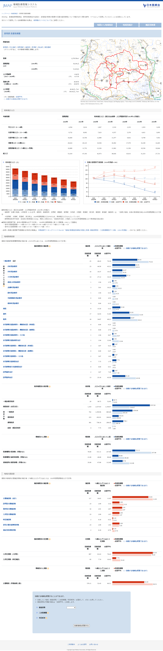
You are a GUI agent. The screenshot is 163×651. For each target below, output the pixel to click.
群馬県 (5, 47)
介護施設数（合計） (10, 498)
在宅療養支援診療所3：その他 (14, 335)
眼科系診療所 (12, 293)
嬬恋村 (27, 47)
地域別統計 (14, 13)
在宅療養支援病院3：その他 (13, 356)
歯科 (4, 314)
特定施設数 (7, 519)
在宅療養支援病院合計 (11, 361)
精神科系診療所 (13, 303)
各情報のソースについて (42, 20)
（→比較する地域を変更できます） (135, 248)
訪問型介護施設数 (9, 504)
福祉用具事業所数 (9, 530)
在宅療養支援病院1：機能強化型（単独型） (18, 346)
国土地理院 (157, 99)
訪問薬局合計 (8, 377)
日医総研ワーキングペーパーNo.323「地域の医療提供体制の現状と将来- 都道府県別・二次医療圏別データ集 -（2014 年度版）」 (84, 230)
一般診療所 (7, 261)
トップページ (6, 13)
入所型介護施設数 (9, 514)
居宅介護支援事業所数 (11, 525)
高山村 (40, 47)
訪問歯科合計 (8, 372)
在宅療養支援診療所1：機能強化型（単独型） (19, 324)
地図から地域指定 (105, 25)
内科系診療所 (12, 266)
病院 (4, 309)
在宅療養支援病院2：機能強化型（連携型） (18, 351)
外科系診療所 (12, 272)
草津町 (34, 47)
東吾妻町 (48, 47)
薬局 (4, 319)
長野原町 (20, 47)
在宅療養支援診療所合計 (12, 340)
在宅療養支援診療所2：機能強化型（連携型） (19, 330)
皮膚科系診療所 (13, 287)
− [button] (158, 95)
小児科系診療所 (13, 277)
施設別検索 (150, 25)
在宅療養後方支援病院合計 (12, 367)
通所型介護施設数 (9, 509)
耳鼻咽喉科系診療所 (15, 298)
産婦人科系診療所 (14, 282)
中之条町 (12, 47)
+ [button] (158, 91)
